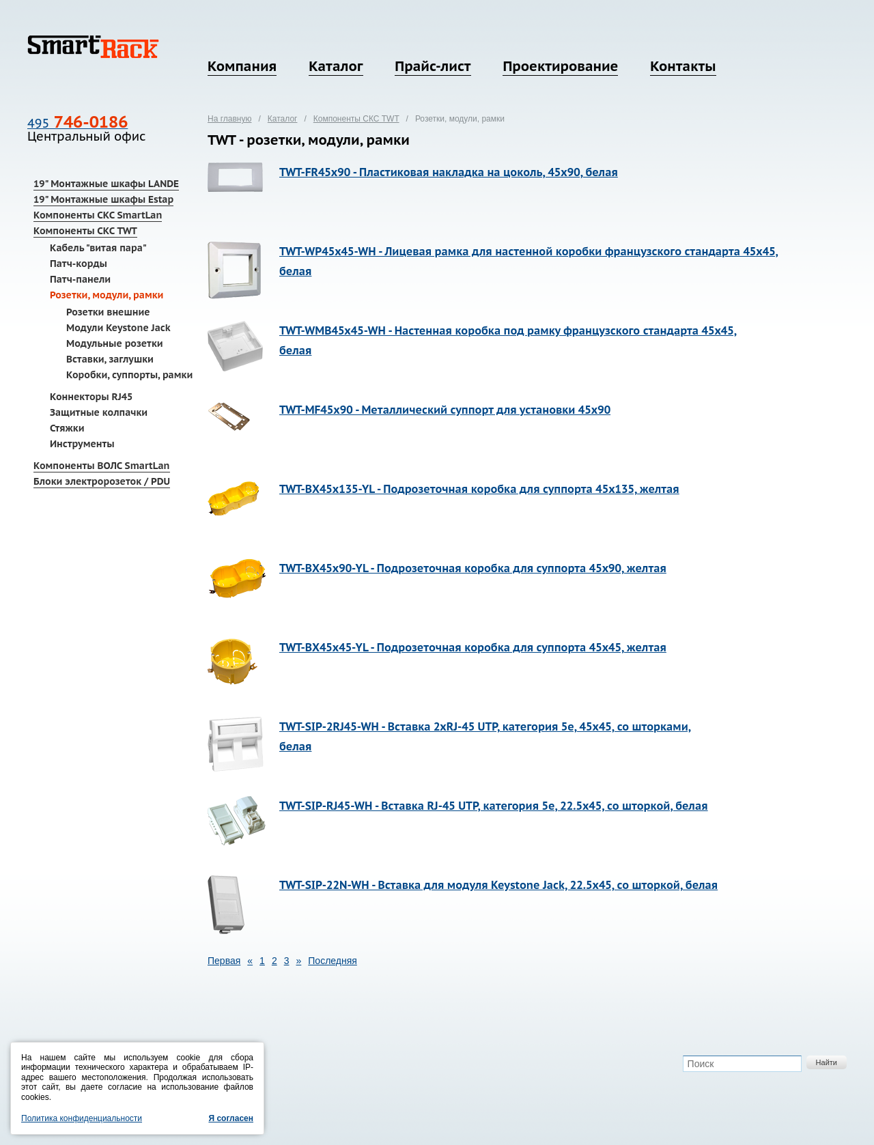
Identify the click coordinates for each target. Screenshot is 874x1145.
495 (77, 123)
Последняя (332, 960)
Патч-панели (80, 279)
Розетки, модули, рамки (106, 295)
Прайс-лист (432, 66)
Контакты (683, 66)
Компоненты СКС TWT (85, 231)
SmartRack (93, 47)
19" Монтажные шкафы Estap (103, 199)
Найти (826, 1062)
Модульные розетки (114, 343)
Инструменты (82, 444)
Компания (242, 66)
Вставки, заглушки (110, 359)
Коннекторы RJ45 (91, 397)
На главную (229, 119)
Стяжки (67, 428)
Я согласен (230, 1118)
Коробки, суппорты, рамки (129, 375)
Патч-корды (78, 263)
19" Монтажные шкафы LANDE (106, 184)
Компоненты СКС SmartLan (97, 215)
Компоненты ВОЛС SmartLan (101, 466)
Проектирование (560, 66)
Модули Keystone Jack (118, 328)
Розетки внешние (108, 312)
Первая (224, 960)
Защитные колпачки (98, 412)
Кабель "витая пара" (98, 248)
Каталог (336, 66)
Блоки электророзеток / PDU (101, 481)
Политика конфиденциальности (81, 1118)
